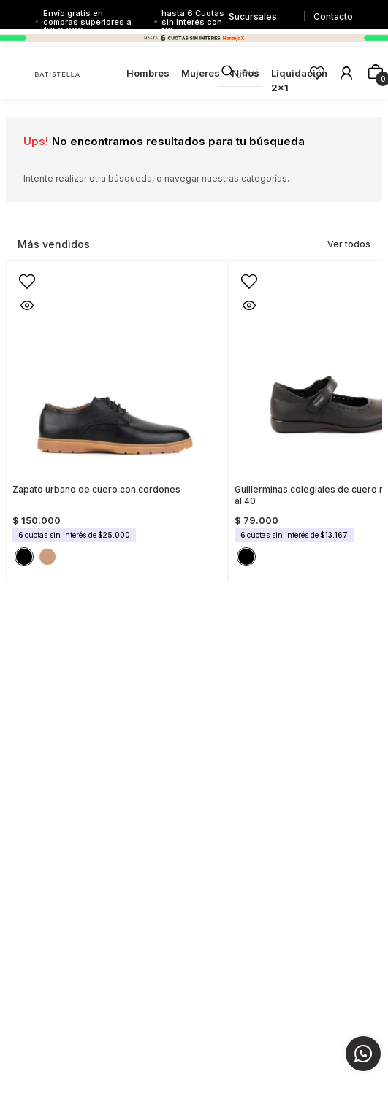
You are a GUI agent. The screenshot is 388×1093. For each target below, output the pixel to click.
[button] (21, 276)
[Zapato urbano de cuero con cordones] (116, 417)
